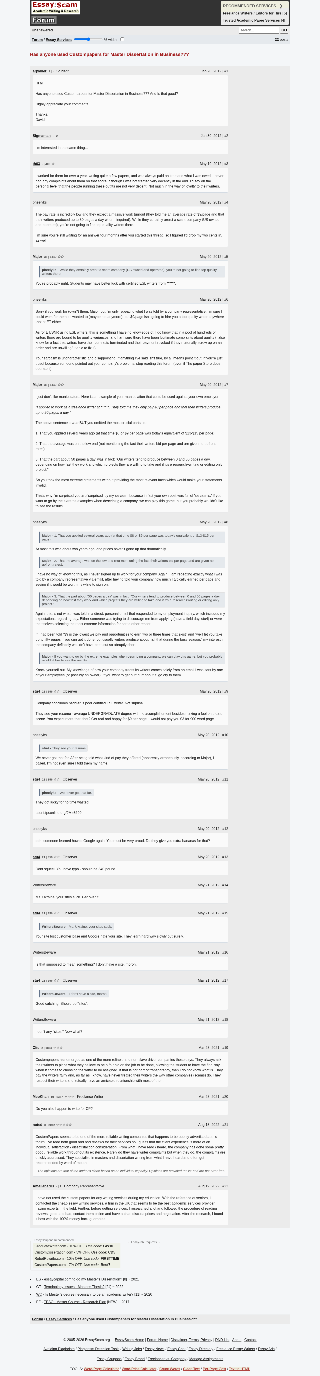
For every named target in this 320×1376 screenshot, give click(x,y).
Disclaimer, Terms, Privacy (191, 1340)
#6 (226, 299)
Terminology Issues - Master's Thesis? (74, 1287)
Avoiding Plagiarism (58, 1349)
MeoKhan (41, 1097)
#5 (226, 257)
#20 (225, 1097)
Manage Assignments (206, 1359)
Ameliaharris (43, 1186)
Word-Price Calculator (139, 1369)
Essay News (154, 1349)
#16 (225, 952)
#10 (225, 735)
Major (37, 257)
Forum (37, 40)
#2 (226, 136)
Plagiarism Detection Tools (98, 1349)
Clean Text (191, 1369)
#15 (225, 913)
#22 (225, 1186)
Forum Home (157, 1340)
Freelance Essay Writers (235, 1349)
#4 (226, 202)
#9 (226, 691)
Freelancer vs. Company (167, 1359)
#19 (225, 1048)
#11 (225, 779)
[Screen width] (88, 39)
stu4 (36, 691)
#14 (225, 885)
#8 (226, 522)
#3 (226, 164)
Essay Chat (176, 1349)
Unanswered (42, 30)
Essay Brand (134, 1359)
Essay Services (59, 40)
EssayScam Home (129, 1340)
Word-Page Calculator (101, 1369)
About (237, 1340)
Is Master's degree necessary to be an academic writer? (89, 1294)
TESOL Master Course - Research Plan (75, 1302)
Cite (36, 1048)
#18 (225, 1019)
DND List (222, 1340)
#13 (225, 857)
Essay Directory (200, 1349)
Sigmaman (42, 136)
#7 (226, 385)
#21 (225, 1125)
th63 (36, 164)
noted (37, 1125)
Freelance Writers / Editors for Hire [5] (255, 13)
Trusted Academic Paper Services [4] (254, 20)
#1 (226, 71)
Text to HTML (239, 1369)
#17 (225, 980)
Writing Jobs (132, 1349)
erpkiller (39, 71)
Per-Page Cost (214, 1369)
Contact (250, 1340)
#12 (225, 829)
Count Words (169, 1369)
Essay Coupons (109, 1359)
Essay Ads (266, 1349)
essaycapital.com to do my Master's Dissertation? (83, 1279)
